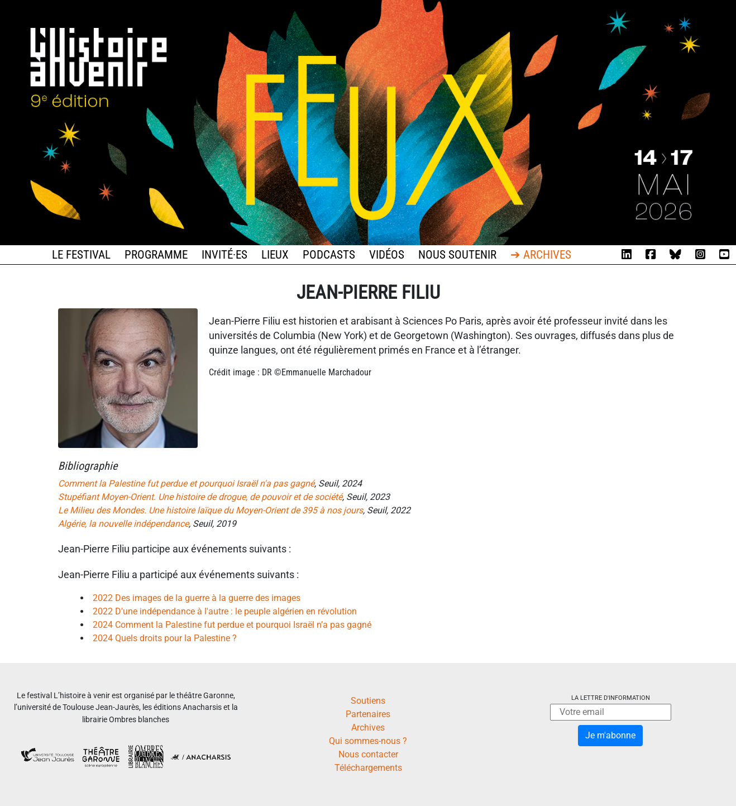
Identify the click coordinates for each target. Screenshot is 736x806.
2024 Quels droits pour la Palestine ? (165, 638)
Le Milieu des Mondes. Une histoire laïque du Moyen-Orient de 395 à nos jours (210, 510)
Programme (156, 254)
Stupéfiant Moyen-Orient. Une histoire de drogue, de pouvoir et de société (200, 497)
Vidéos (386, 254)
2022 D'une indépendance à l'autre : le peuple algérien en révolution (225, 611)
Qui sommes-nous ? (368, 741)
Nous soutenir (457, 254)
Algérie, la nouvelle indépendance (123, 523)
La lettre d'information (610, 698)
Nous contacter (368, 754)
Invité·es (224, 254)
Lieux (275, 254)
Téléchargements (368, 767)
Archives (368, 727)
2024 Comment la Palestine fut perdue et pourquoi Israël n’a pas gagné (232, 624)
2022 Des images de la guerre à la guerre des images (196, 598)
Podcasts (329, 254)
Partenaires (368, 714)
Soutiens (368, 700)
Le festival (81, 254)
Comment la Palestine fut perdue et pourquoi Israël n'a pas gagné (186, 483)
